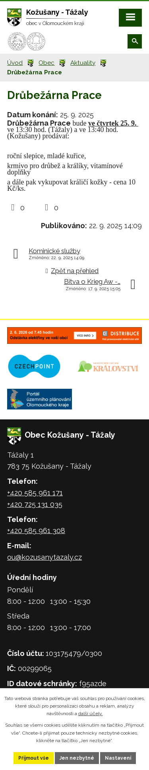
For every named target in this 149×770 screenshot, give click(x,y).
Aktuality (82, 62)
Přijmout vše (33, 758)
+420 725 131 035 (34, 504)
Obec (46, 62)
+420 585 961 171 (35, 493)
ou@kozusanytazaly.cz (44, 557)
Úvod (15, 62)
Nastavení (118, 758)
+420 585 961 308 (36, 530)
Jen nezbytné (77, 758)
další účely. (90, 713)
